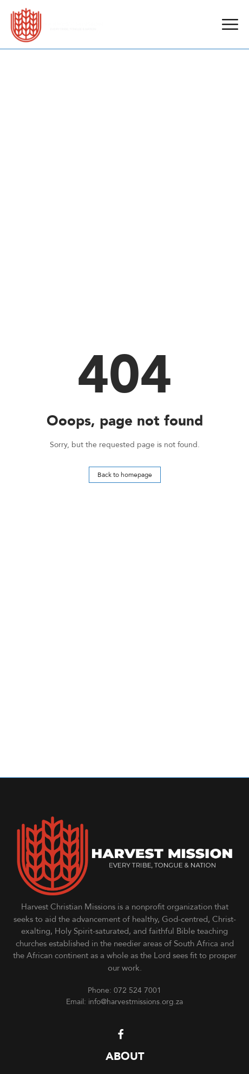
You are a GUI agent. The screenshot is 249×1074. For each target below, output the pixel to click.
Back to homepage (124, 474)
